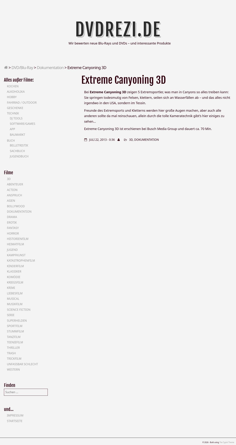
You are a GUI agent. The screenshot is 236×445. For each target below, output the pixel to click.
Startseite (14, 421)
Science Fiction (18, 310)
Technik (13, 113)
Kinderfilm (15, 266)
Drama (12, 217)
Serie (10, 315)
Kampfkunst (16, 255)
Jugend (12, 250)
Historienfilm (17, 239)
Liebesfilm (14, 293)
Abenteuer (15, 184)
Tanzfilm (13, 337)
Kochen (12, 86)
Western (13, 369)
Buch (11, 141)
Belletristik (19, 145)
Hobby (12, 97)
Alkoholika (16, 92)
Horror (13, 233)
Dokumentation (50, 67)
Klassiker (14, 271)
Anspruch (14, 195)
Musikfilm (14, 304)
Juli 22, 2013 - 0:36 (102, 140)
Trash (11, 353)
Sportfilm (14, 326)
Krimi (11, 288)
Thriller (13, 348)
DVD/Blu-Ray (22, 67)
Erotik (12, 222)
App (12, 129)
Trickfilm (14, 359)
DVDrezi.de (118, 29)
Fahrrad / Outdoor (22, 103)
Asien (11, 201)
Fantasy (13, 228)
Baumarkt (17, 135)
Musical (13, 299)
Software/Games (22, 124)
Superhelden (17, 321)
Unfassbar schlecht (22, 364)
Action (12, 190)
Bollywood (16, 206)
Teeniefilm (15, 342)
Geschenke (15, 108)
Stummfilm (15, 331)
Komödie (13, 277)
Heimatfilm (15, 244)
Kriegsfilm (15, 282)
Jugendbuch (19, 156)
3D (131, 140)
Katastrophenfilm (21, 260)
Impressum (15, 415)
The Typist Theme (226, 442)
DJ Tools (16, 118)
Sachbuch (17, 151)
